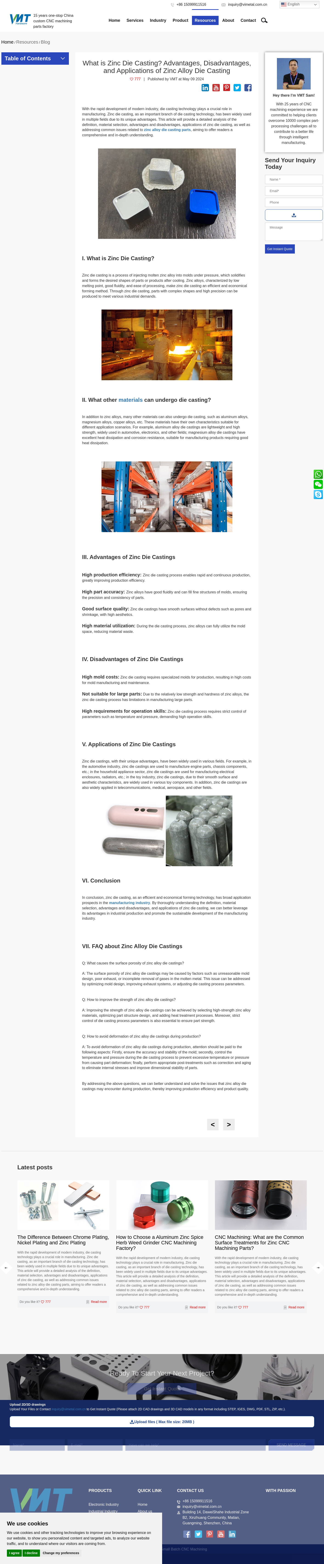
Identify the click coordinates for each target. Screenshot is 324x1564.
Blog (45, 42)
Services (135, 20)
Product (180, 20)
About (228, 20)
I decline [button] (31, 1553)
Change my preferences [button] (61, 1553)
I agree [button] (14, 1553)
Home (114, 20)
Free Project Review (293, 20)
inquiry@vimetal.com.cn (68, 1409)
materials (130, 400)
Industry (158, 20)
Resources (205, 20)
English (290, 4)
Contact (248, 20)
